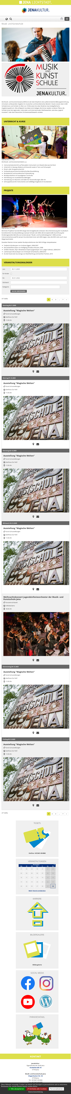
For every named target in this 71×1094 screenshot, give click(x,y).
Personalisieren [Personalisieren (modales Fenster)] (56, 1089)
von (4, 269)
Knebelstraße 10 (35, 1068)
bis (3, 278)
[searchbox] (11, 287)
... (59, 300)
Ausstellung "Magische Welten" (19, 310)
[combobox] (35, 287)
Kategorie (6, 287)
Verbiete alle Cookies (37, 1089)
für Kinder (6, 274)
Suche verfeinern (18, 291)
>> (54, 865)
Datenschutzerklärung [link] (35, 1092)
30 (53, 886)
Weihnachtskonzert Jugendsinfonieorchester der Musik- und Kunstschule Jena (33, 598)
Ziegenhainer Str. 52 (35, 1076)
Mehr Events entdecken (37, 891)
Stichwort (6, 282)
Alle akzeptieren (16, 1089)
